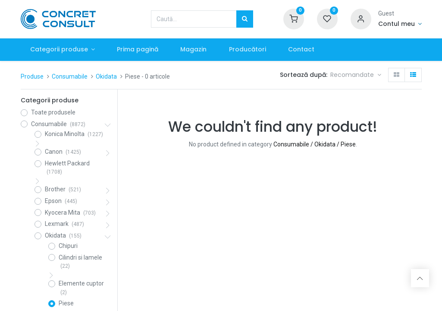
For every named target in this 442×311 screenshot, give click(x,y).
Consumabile (70, 76)
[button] (355, 75)
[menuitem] (139, 49)
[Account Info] (400, 24)
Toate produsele (53, 112)
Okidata (106, 76)
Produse (32, 76)
